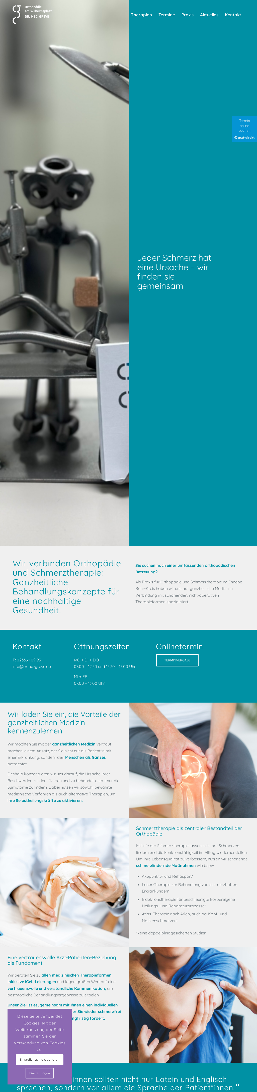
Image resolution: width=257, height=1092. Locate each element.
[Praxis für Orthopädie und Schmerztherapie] (33, 15)
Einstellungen (39, 1073)
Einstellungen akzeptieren (40, 1059)
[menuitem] (141, 15)
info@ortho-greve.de (32, 666)
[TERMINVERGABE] (177, 660)
